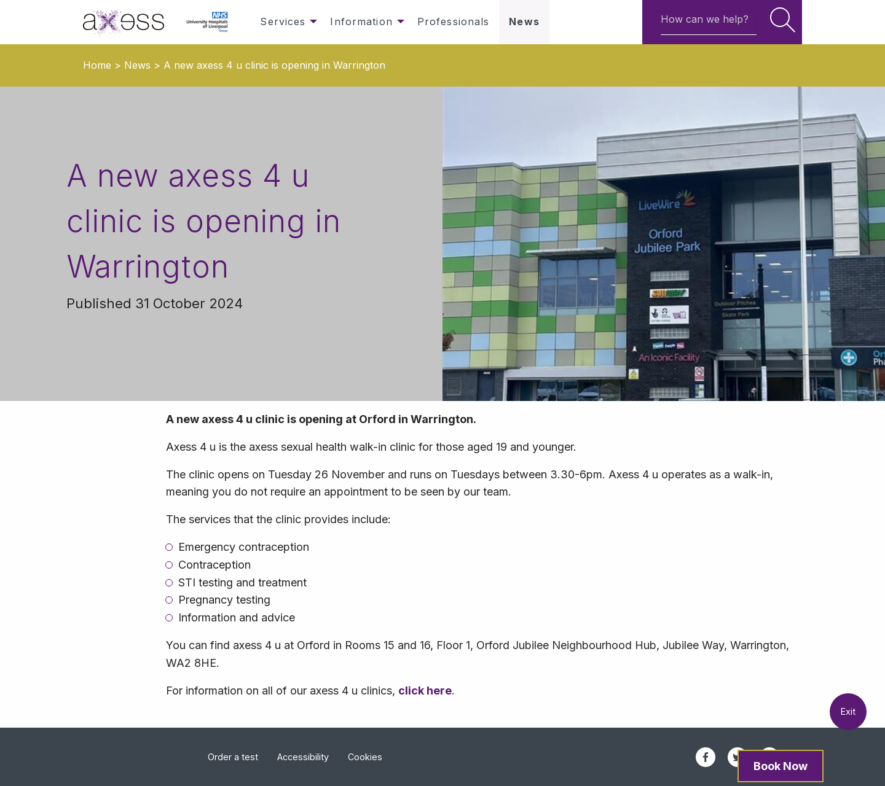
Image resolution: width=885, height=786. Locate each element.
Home (97, 65)
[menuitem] (129, 22)
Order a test (233, 757)
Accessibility (303, 757)
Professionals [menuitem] (453, 21)
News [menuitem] (524, 21)
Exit (848, 711)
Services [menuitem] (282, 21)
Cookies (365, 757)
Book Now (780, 766)
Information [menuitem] (361, 21)
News (137, 65)
